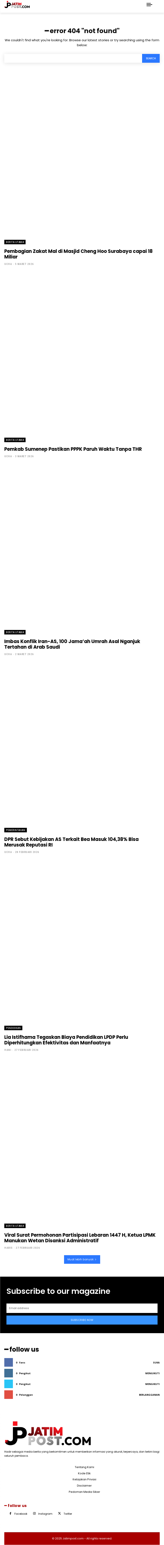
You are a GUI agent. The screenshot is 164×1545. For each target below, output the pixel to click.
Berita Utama (15, 242)
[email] (82, 1308)
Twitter (68, 1514)
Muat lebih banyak (82, 1259)
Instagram (45, 1514)
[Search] (151, 58)
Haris (8, 1247)
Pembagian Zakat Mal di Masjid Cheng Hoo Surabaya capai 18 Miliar (78, 254)
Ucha (8, 264)
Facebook (20, 1514)
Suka (156, 1362)
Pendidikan (13, 1028)
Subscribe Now (82, 1320)
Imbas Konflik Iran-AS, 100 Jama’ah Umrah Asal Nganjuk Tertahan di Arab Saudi (72, 644)
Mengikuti (152, 1373)
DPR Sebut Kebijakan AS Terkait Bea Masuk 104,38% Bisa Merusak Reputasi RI (71, 842)
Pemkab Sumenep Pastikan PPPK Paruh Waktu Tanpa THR (73, 449)
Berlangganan (149, 1394)
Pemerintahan (15, 830)
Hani (7, 1049)
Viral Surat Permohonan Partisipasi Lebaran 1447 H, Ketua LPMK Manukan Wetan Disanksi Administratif (80, 1238)
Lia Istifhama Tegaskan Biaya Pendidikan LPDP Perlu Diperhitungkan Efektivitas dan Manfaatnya (66, 1040)
